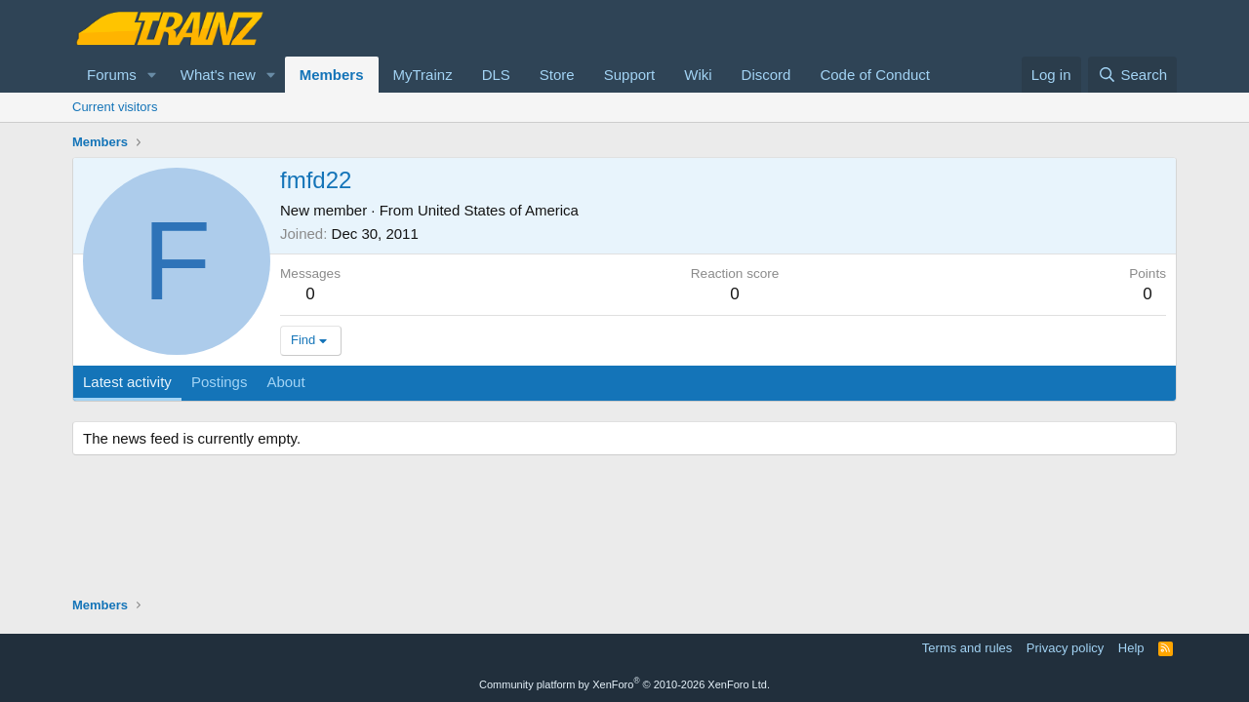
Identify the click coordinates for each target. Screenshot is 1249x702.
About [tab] (285, 381)
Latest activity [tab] (127, 381)
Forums (112, 74)
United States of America (498, 210)
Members (332, 74)
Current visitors (114, 106)
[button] (152, 75)
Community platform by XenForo (624, 684)
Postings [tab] (219, 381)
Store (557, 74)
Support (630, 74)
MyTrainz (423, 74)
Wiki (697, 74)
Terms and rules (967, 648)
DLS (496, 74)
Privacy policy (1065, 648)
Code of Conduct (875, 74)
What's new (218, 74)
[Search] (1132, 75)
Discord (766, 74)
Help (1131, 648)
